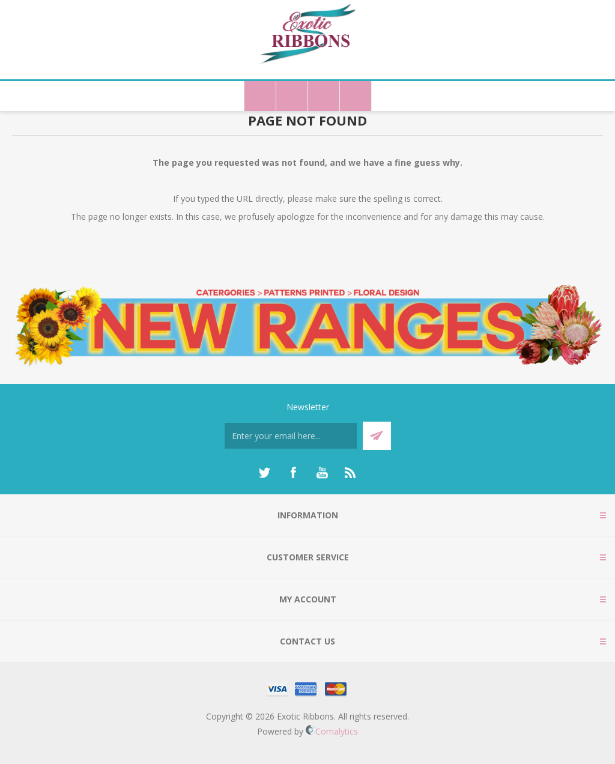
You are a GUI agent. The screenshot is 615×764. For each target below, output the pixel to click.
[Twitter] (264, 472)
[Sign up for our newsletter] (291, 436)
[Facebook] (293, 472)
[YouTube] (322, 472)
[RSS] (350, 472)
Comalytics (332, 731)
